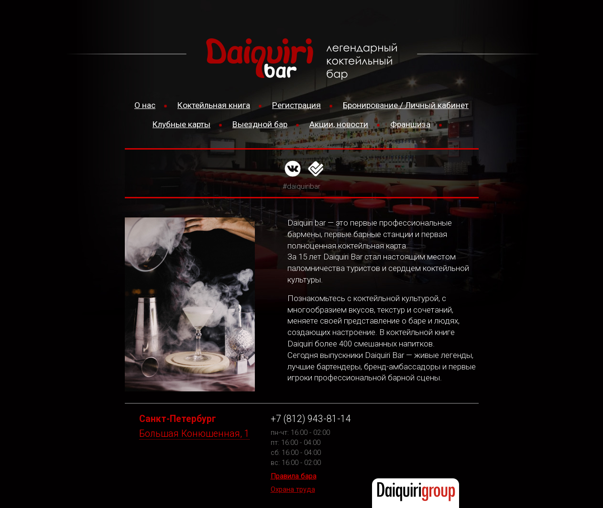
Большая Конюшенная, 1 (194, 433)
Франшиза (410, 124)
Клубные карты (181, 124)
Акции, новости (338, 124)
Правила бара (294, 476)
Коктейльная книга (213, 105)
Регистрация (296, 105)
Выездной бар (259, 124)
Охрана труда (293, 489)
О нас (144, 105)
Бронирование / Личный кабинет (406, 105)
